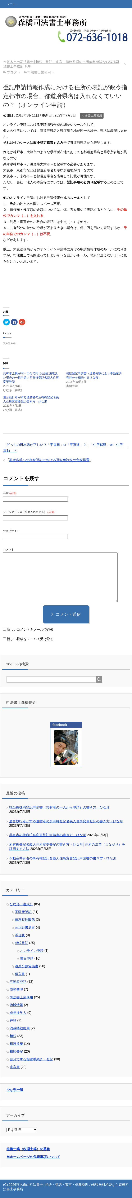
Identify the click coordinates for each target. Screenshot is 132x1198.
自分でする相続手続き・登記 (31, 1059)
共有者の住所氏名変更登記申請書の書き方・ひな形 (47, 835)
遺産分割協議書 (26, 966)
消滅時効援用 (20, 1028)
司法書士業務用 (92, 115)
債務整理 (16, 989)
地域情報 (16, 1005)
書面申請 (26, 958)
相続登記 (21, 943)
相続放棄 (16, 1043)
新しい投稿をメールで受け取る (30, 639)
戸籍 (13, 1020)
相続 (13, 1036)
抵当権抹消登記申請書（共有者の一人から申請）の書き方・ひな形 (59, 807)
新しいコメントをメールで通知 (30, 629)
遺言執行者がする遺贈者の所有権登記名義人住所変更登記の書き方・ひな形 (66, 821)
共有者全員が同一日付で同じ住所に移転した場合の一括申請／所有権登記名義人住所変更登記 (31, 377)
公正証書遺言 (25, 927)
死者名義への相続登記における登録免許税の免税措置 (49, 460)
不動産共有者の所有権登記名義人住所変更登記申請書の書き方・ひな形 (62, 858)
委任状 (20, 935)
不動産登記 (23, 912)
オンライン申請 (32, 950)
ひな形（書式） (21, 904)
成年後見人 (18, 1012)
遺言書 (20, 974)
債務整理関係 (25, 919)
